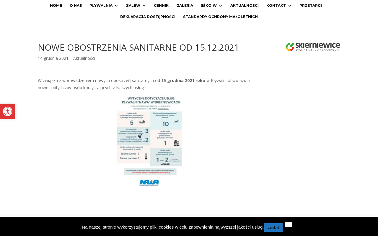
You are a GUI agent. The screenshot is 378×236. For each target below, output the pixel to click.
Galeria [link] (184, 6)
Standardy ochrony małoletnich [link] (220, 17)
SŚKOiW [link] (209, 6)
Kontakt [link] (276, 6)
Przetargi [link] (310, 6)
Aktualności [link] (244, 6)
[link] (7, 111)
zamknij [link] (273, 227)
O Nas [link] (76, 6)
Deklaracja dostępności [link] (147, 17)
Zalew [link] (133, 6)
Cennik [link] (161, 6)
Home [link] (56, 6)
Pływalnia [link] (101, 6)
